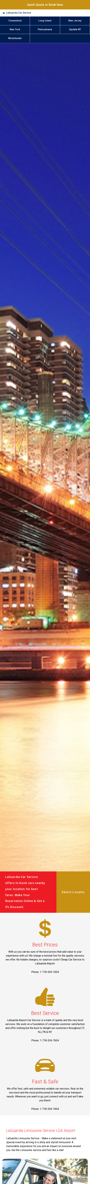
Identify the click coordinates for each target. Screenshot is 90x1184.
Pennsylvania (45, 29)
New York (15, 29)
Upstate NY (75, 29)
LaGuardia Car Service (18, 12)
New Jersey (74, 20)
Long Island (44, 20)
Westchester (15, 38)
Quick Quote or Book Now (45, 5)
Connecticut (15, 20)
